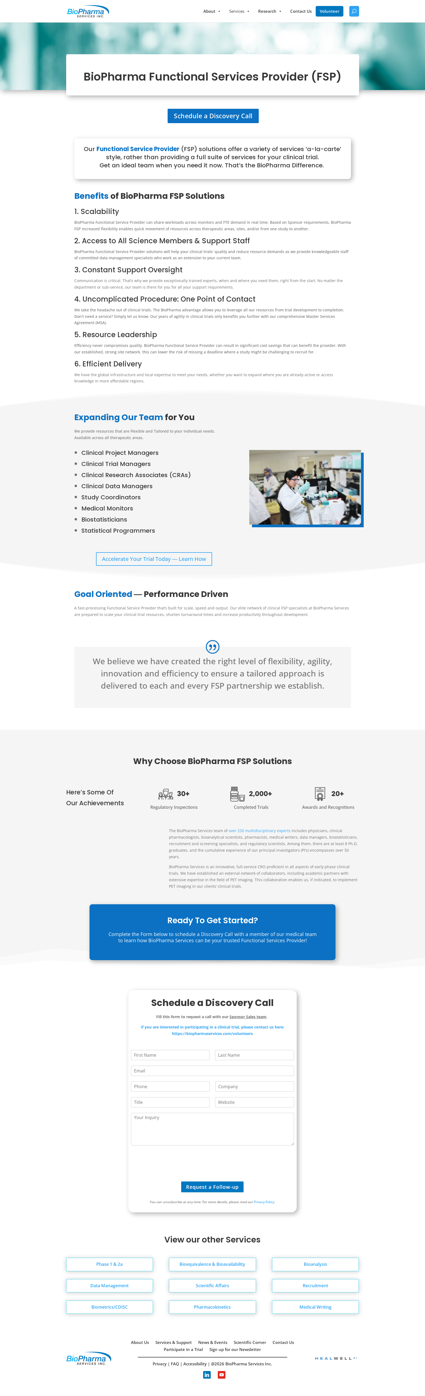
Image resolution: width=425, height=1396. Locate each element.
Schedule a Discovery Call (213, 115)
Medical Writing (315, 1307)
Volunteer (329, 11)
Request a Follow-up (212, 1187)
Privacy (160, 1363)
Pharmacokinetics (212, 1307)
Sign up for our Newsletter (235, 1349)
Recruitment (315, 1286)
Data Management (109, 1286)
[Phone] (170, 1086)
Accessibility (195, 1363)
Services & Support (173, 1342)
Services (239, 11)
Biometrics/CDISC (109, 1307)
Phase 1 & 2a (109, 1264)
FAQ (175, 1363)
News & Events (212, 1342)
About (212, 11)
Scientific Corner (250, 1342)
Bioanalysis (315, 1264)
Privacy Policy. (264, 1202)
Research (270, 11)
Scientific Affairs (212, 1286)
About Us (140, 1342)
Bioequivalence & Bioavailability (212, 1264)
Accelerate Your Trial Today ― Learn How (154, 559)
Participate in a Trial (183, 1349)
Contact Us (301, 11)
